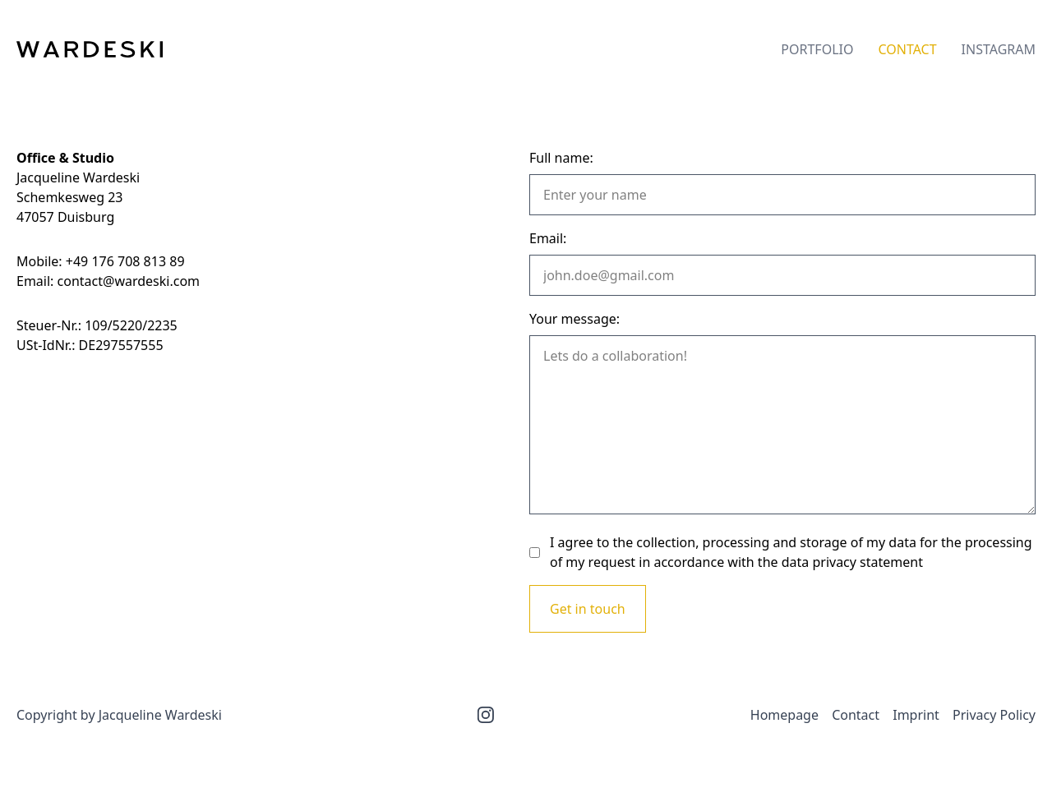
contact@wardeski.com (129, 281)
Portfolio (817, 49)
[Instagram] (486, 715)
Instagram (999, 49)
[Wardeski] (89, 49)
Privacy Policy (994, 715)
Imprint (916, 715)
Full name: (561, 158)
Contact (907, 49)
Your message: (574, 319)
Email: (547, 238)
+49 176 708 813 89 (125, 261)
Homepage (784, 715)
